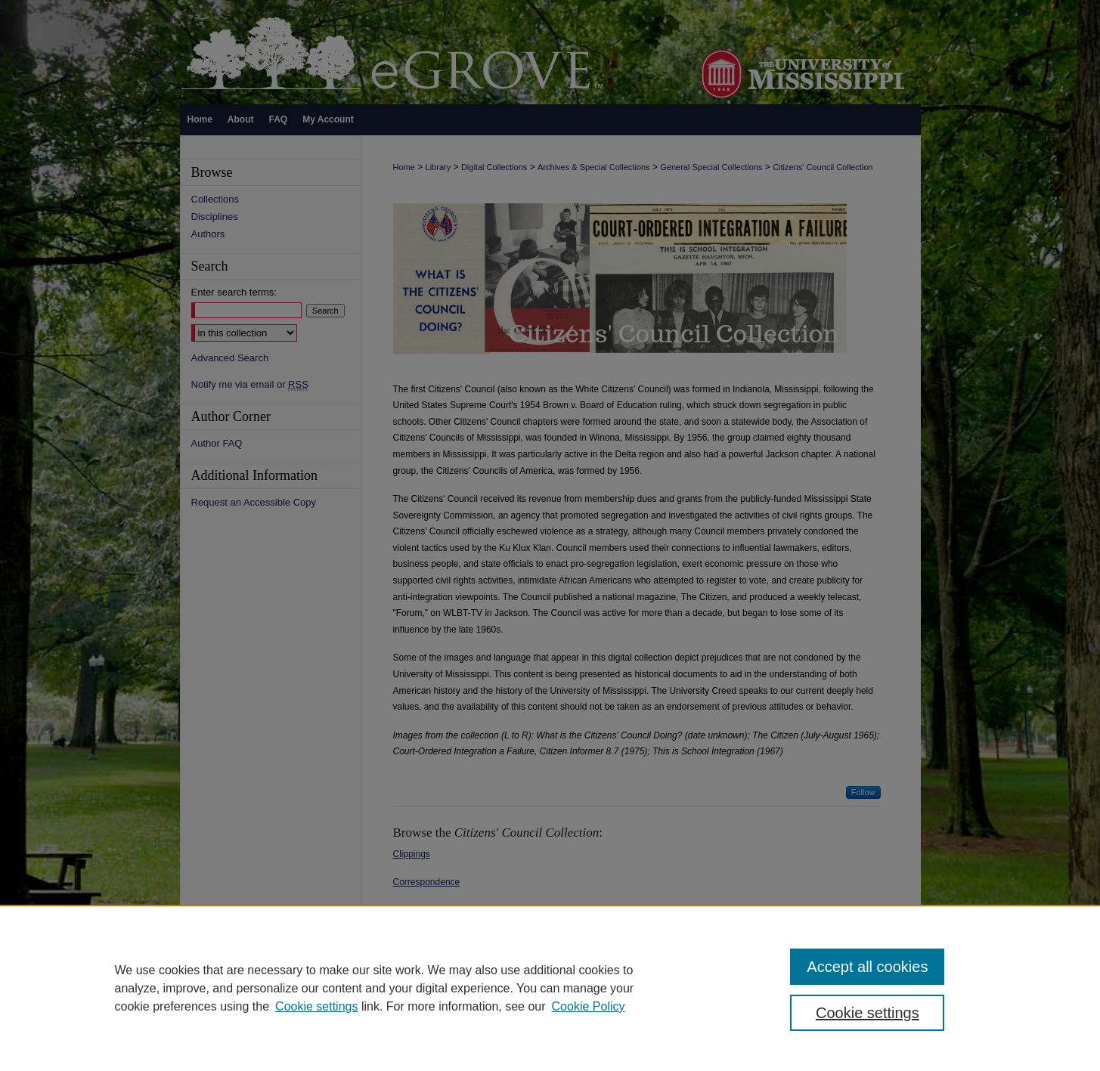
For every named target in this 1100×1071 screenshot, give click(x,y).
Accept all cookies (867, 966)
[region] (550, 988)
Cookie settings (316, 1006)
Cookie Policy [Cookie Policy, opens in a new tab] (588, 1006)
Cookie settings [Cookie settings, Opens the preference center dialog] (867, 1012)
